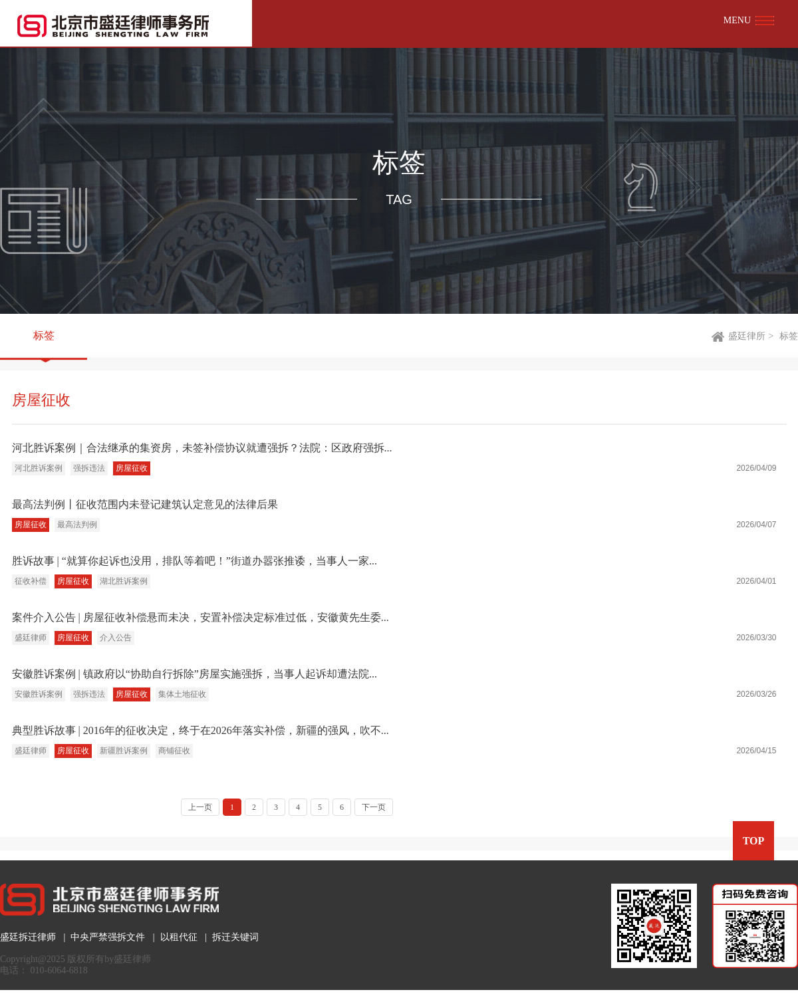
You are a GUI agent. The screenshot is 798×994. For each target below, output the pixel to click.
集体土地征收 (182, 694)
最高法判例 (77, 524)
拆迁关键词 (235, 937)
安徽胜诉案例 (39, 694)
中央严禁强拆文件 (107, 937)
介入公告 (116, 637)
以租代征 (179, 937)
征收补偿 (31, 581)
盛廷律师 (31, 637)
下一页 (374, 807)
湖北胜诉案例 (124, 581)
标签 (44, 336)
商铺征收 (174, 750)
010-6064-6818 (59, 970)
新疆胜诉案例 (124, 750)
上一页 (200, 807)
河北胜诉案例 (39, 468)
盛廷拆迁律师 (28, 937)
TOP (754, 840)
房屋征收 (132, 468)
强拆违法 (89, 468)
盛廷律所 (746, 336)
